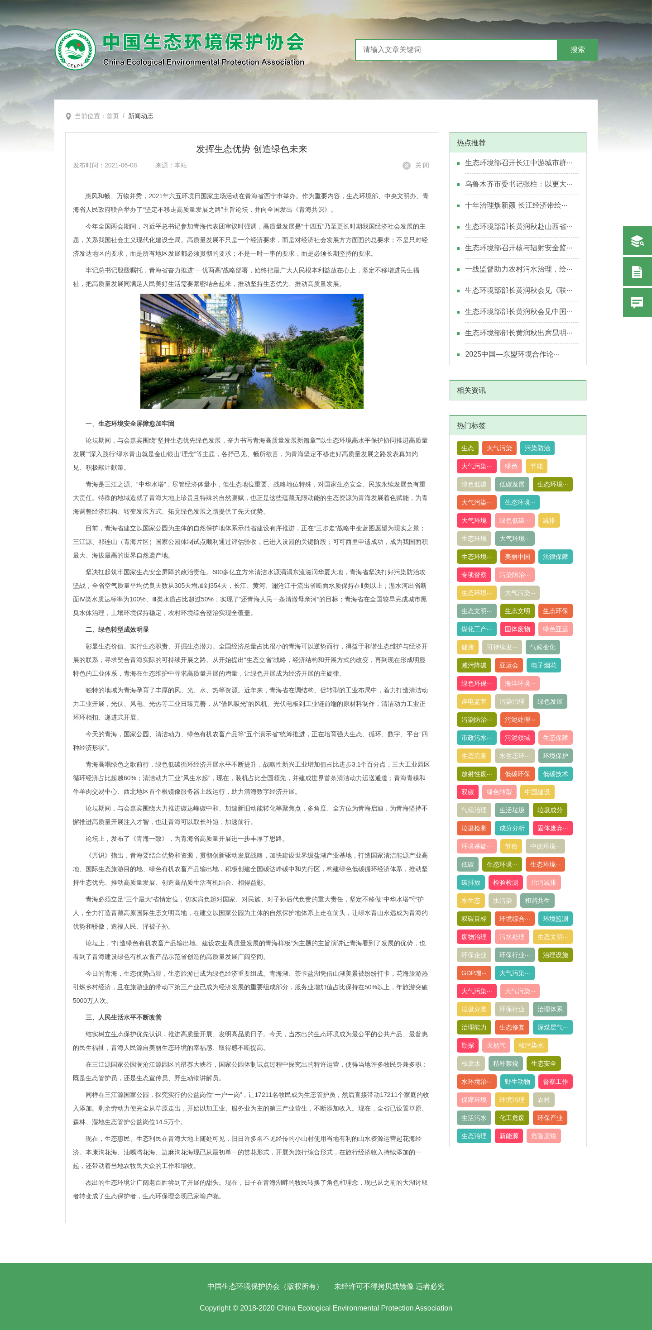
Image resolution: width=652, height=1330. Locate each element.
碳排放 (470, 882)
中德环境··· (545, 846)
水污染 (502, 900)
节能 (536, 466)
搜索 (577, 49)
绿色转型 (499, 792)
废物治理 (474, 936)
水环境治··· (476, 1081)
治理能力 (474, 1027)
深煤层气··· (552, 1027)
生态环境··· (552, 484)
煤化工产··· (476, 629)
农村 (543, 1099)
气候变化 (543, 647)
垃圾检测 (474, 828)
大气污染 (499, 448)
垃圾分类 (474, 1009)
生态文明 (517, 611)
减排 (549, 520)
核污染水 (531, 1045)
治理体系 (550, 1009)
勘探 (467, 1045)
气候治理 (474, 810)
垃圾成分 (550, 810)
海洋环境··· (520, 683)
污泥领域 (517, 737)
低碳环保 (517, 773)
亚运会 (508, 665)
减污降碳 (474, 665)
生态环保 (555, 611)
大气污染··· (476, 466)
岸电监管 (474, 701)
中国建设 (537, 792)
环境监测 (555, 918)
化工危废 (512, 1117)
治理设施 (555, 954)
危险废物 (543, 1135)
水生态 (470, 900)
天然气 (496, 1045)
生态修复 (512, 1027)
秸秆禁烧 (505, 1063)
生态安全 (543, 1063)
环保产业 (550, 1117)
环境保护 (555, 755)
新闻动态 (140, 115)
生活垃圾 (512, 810)
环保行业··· (514, 954)
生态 (467, 448)
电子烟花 (543, 665)
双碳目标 (474, 918)
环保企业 (474, 954)
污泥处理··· (520, 719)
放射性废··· (476, 773)
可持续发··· (502, 647)
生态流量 (474, 755)
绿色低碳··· (514, 520)
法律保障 (555, 556)
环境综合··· (514, 918)
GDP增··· (474, 973)
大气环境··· (514, 538)
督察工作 (555, 1081)
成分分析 (512, 828)
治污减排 (543, 882)
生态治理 (474, 1135)
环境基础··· (476, 846)
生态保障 (555, 737)
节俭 (511, 846)
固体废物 (517, 629)
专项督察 (474, 574)
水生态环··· (514, 755)
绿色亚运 (555, 629)
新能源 (508, 1135)
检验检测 (505, 882)
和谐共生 (537, 900)
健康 (467, 647)
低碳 (467, 864)
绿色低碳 (474, 484)
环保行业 (512, 1009)
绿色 (511, 466)
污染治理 (512, 701)
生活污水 (474, 1117)
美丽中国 (517, 556)
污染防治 (537, 448)
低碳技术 (555, 773)
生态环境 (474, 538)
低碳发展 (512, 484)
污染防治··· (514, 574)
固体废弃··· (552, 828)
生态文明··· (476, 611)
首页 (112, 115)
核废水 (470, 1063)
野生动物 (517, 1081)
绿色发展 (550, 701)
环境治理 (512, 1099)
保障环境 (474, 1099)
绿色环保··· (476, 683)
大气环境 (474, 520)
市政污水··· (476, 737)
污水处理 (512, 936)
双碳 (467, 792)
